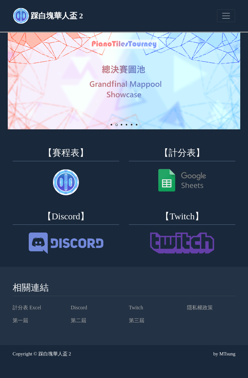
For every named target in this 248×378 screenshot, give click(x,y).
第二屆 (78, 320)
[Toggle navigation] (226, 15)
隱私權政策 (200, 307)
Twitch (136, 307)
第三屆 (136, 320)
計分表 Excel (27, 307)
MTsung (227, 353)
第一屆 (20, 320)
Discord (79, 307)
